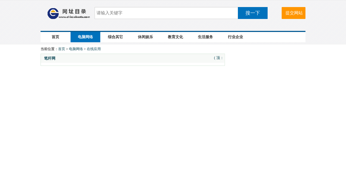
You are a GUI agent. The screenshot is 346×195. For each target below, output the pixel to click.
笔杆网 (49, 58)
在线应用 (94, 49)
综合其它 (115, 37)
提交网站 (294, 13)
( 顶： (219, 58)
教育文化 (175, 37)
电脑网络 (85, 37)
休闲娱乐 (145, 37)
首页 (55, 37)
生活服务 (205, 37)
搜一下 (252, 13)
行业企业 (235, 37)
